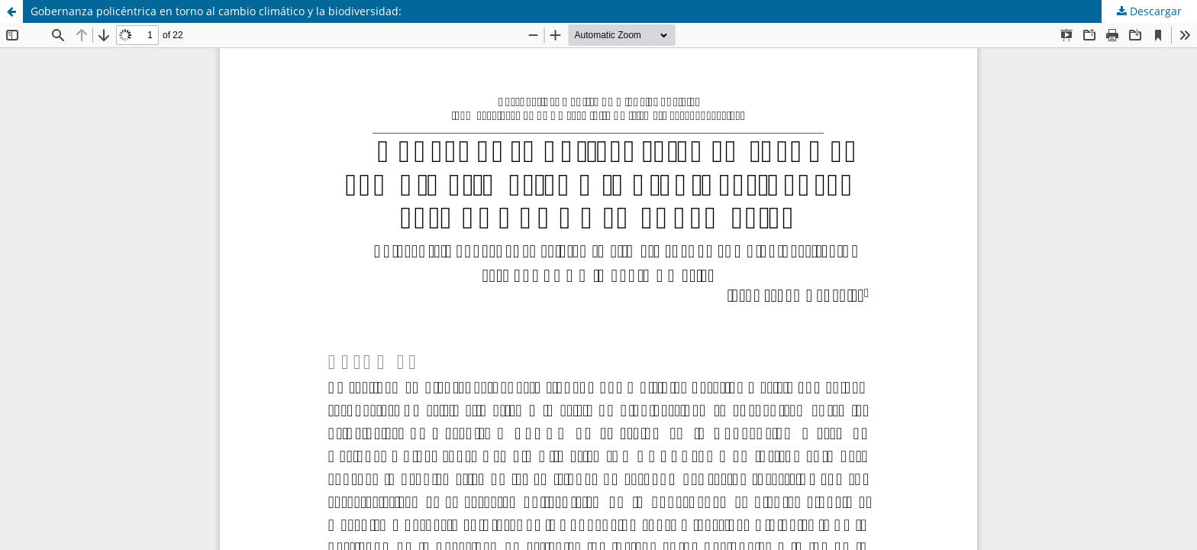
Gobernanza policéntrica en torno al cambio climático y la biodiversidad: (216, 11)
